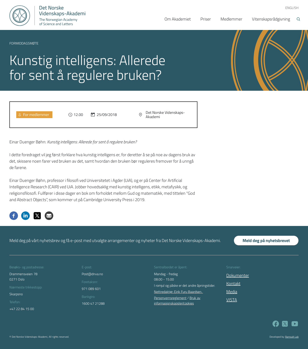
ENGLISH (292, 7)
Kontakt (233, 283)
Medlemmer (231, 19)
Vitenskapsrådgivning (271, 19)
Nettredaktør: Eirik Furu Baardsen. (178, 291)
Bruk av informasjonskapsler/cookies (177, 300)
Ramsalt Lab (292, 337)
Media (231, 291)
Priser (205, 19)
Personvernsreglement (170, 297)
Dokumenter (237, 275)
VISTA (231, 299)
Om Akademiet (177, 19)
